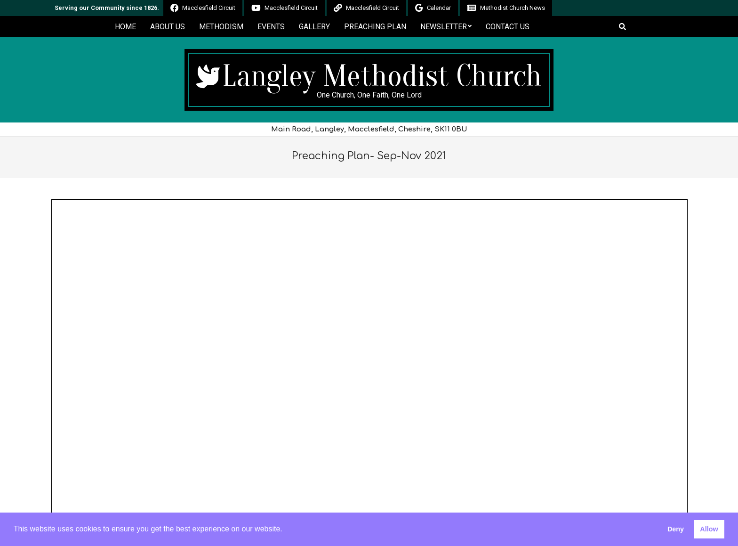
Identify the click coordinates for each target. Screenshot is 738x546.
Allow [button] (709, 529)
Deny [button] (675, 529)
